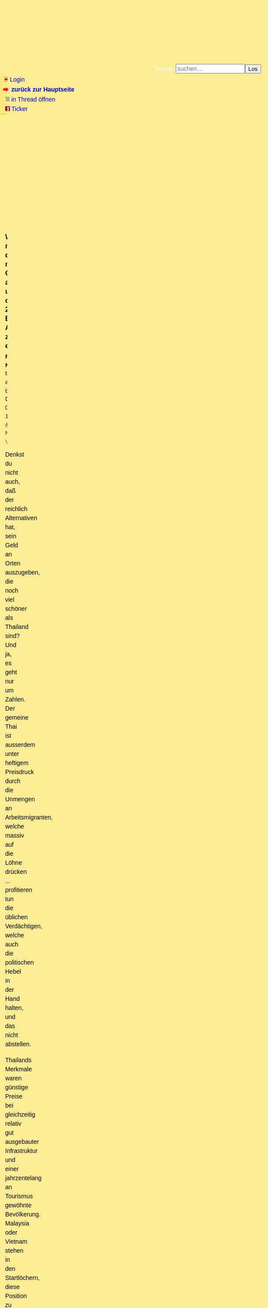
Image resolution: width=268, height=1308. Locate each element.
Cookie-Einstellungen (158, 134)
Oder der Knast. (70, 988)
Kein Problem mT (107, 1143)
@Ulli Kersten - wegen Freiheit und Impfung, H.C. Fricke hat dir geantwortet (117, 1216)
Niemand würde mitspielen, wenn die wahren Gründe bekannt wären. (108, 425)
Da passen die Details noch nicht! (61, 466)
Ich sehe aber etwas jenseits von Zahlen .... (137, 637)
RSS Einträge (20, 1284)
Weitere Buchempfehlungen (202, 127)
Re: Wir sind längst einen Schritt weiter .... (120, 596)
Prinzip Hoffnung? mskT (54, 922)
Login (14, 79)
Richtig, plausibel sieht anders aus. (69, 457)
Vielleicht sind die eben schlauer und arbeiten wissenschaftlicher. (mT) (133, 514)
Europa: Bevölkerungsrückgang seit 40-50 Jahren (82, 449)
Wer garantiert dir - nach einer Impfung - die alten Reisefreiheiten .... (136, 555)
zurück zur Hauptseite (39, 89)
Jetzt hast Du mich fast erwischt (93, 833)
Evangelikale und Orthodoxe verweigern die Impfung (92, 473)
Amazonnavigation (106, 134)
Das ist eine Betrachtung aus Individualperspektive (142, 620)
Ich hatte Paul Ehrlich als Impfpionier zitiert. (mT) (116, 792)
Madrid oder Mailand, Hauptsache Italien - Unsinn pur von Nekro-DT (136, 775)
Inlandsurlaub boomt (91, 735)
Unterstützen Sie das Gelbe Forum (63, 127)
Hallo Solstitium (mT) (73, 825)
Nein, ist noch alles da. (91, 865)
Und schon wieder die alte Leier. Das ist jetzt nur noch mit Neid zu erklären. (159, 1061)
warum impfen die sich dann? (71, 506)
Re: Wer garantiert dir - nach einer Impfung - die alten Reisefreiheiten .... (149, 571)
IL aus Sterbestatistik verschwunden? (106, 857)
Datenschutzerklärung (235, 120)
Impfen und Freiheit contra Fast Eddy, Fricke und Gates (90, 407)
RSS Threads (52, 1284)
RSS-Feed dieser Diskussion (226, 394)
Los (253, 69)
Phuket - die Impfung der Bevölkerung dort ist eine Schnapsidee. (149, 759)
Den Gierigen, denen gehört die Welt (92, 980)
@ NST (174, 181)
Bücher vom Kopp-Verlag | (175, 120)
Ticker (16, 108)
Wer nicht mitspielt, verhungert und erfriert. (79, 441)
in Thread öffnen (30, 99)
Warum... (34, 482)
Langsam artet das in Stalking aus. (136, 1184)
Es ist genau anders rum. (49, 914)
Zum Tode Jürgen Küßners (106, 120)
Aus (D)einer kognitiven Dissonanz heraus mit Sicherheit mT (145, 1077)
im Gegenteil (69, 702)
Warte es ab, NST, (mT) (84, 743)
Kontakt (78, 1284)
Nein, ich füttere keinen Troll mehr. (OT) (132, 1127)
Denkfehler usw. (60, 873)
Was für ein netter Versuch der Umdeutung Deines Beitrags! (136, 800)
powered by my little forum (134, 1297)
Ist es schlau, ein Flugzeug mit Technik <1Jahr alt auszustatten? (131, 539)
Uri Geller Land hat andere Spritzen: (87, 816)
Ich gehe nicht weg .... (86, 751)
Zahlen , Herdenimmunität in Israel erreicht (102, 531)
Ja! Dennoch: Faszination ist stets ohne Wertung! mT (145, 1110)
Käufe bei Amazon (141, 127)
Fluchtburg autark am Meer (39, 120)
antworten (27, 377)
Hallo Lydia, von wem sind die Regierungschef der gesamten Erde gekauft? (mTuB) (139, 490)
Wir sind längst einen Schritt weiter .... (109, 588)
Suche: (164, 68)
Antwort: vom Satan (58, 882)
